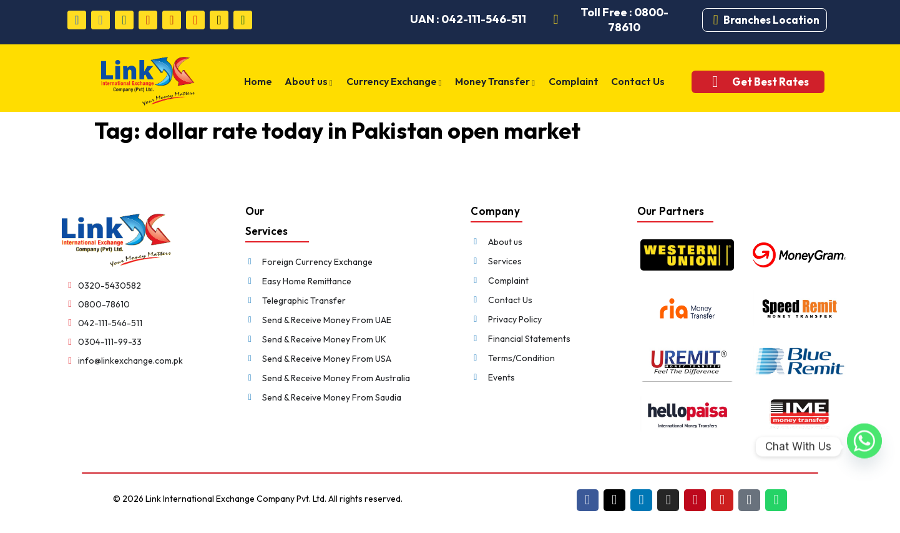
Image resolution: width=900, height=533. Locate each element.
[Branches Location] (716, 20)
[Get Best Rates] (711, 81)
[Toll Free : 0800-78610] (556, 20)
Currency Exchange (396, 82)
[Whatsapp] (864, 446)
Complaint (573, 81)
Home (262, 81)
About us (311, 82)
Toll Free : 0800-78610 (624, 19)
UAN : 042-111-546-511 (468, 19)
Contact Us (636, 81)
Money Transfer (496, 82)
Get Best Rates (766, 81)
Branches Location (771, 19)
